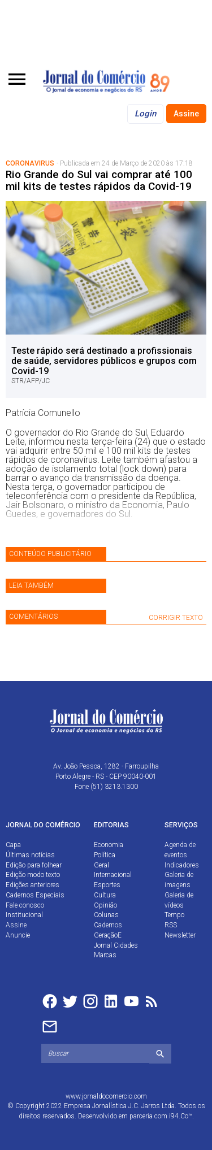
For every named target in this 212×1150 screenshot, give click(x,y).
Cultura (105, 895)
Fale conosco (25, 905)
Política (104, 855)
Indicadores (182, 865)
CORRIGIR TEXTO (176, 618)
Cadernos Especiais (35, 895)
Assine (186, 113)
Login (145, 114)
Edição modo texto (33, 875)
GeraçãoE (108, 935)
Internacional (113, 875)
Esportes (107, 885)
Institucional (24, 915)
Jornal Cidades (116, 945)
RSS (171, 925)
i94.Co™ (180, 1116)
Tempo (174, 915)
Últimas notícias (30, 855)
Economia (108, 845)
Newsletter (180, 935)
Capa (13, 845)
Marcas (105, 955)
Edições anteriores (32, 885)
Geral (101, 865)
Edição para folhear (34, 865)
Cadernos (108, 925)
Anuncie (18, 935)
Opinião (105, 905)
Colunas (106, 915)
